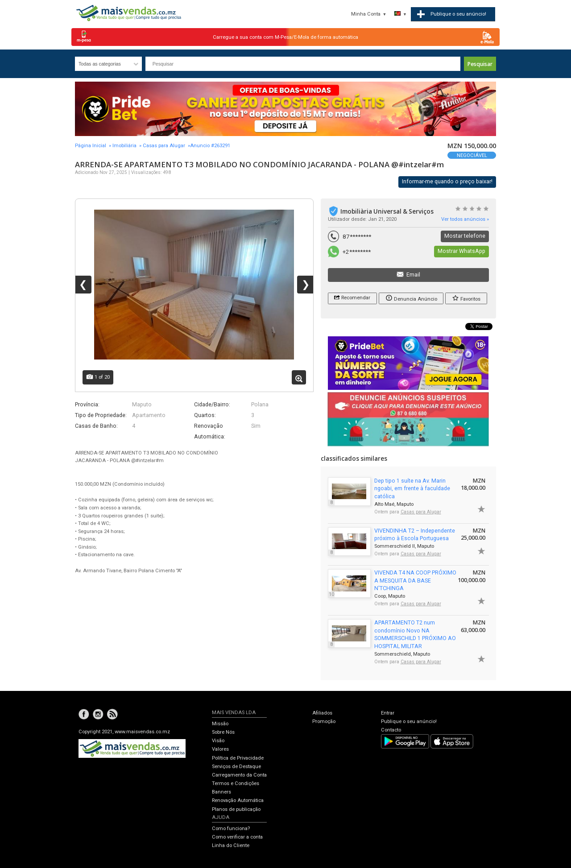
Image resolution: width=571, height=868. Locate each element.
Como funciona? (231, 828)
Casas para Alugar (164, 146)
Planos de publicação (236, 809)
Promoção (323, 721)
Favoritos (466, 297)
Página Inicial (90, 146)
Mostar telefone (464, 236)
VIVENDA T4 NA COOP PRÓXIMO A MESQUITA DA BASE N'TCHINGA (415, 581)
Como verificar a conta (237, 837)
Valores (220, 749)
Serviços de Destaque (236, 766)
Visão (218, 741)
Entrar (387, 713)
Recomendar (352, 297)
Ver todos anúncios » (465, 219)
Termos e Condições (235, 783)
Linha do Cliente (230, 845)
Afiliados (322, 713)
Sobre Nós (223, 732)
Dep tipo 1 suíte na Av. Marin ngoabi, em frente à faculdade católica (412, 489)
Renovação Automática (238, 800)
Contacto (391, 730)
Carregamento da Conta (239, 775)
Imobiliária (124, 146)
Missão (220, 724)
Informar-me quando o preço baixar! (447, 181)
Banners (221, 792)
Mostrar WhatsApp (461, 251)
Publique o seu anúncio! (409, 721)
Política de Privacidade (238, 758)
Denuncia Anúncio (411, 297)
